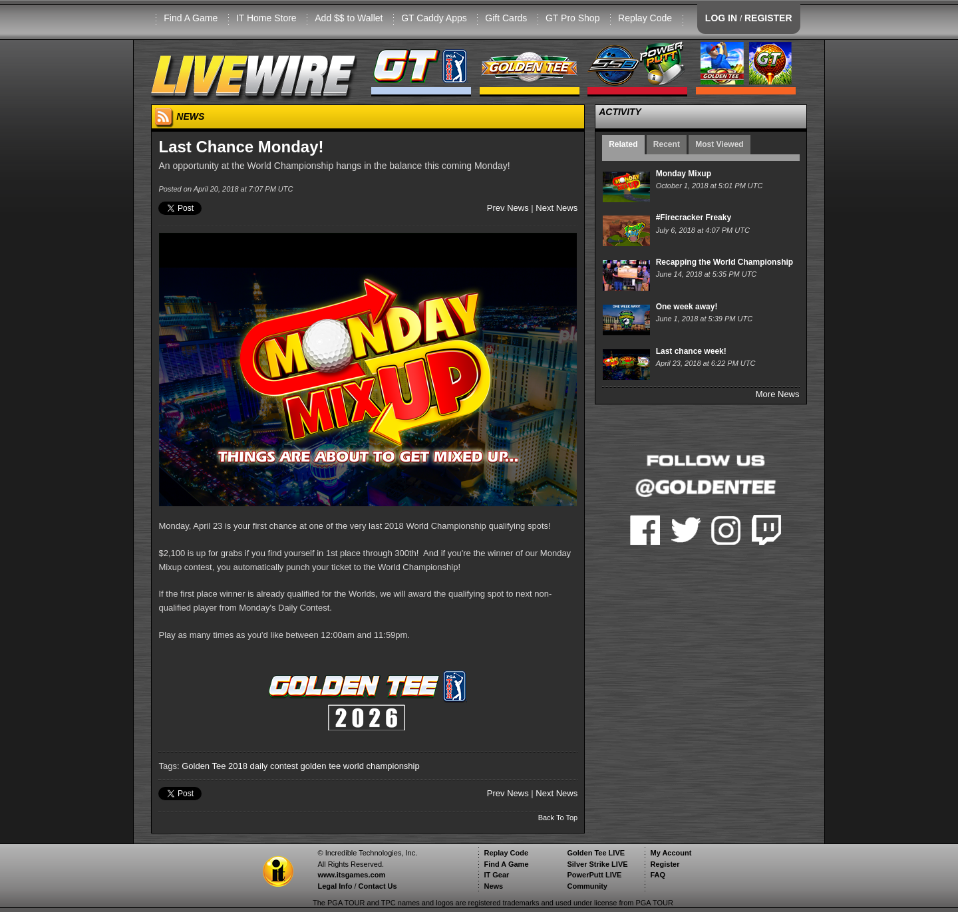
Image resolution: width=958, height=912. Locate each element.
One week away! (687, 306)
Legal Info (334, 886)
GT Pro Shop (572, 18)
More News (778, 394)
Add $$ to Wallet (349, 18)
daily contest (274, 766)
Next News (556, 208)
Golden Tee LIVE (596, 853)
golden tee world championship (359, 766)
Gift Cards (506, 18)
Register (664, 864)
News (493, 886)
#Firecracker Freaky (693, 217)
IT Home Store (266, 18)
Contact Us (378, 886)
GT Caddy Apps (434, 18)
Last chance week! (691, 351)
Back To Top (558, 818)
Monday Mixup (683, 173)
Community (587, 886)
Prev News (508, 208)
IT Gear (496, 875)
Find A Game (191, 18)
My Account (670, 853)
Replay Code (645, 18)
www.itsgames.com (351, 875)
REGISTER (768, 18)
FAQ (657, 875)
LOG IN (721, 18)
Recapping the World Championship (724, 262)
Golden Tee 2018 (214, 766)
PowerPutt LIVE (594, 875)
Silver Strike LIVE (597, 864)
